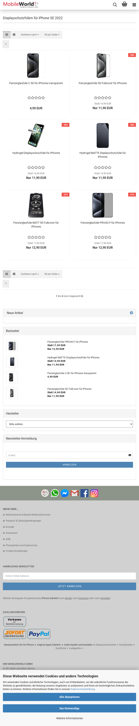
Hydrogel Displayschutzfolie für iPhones (36, 152)
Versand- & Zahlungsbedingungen (23, 520)
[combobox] (29, 35)
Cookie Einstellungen (17, 551)
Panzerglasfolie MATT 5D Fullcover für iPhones (36, 224)
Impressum (12, 533)
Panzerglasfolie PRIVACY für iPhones (103, 222)
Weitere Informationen (69, 718)
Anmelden (70, 464)
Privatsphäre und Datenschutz (22, 545)
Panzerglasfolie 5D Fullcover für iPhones (103, 83)
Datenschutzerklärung (83, 689)
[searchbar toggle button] (115, 5)
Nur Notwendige (69, 708)
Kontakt (10, 527)
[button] (6, 35)
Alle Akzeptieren (69, 696)
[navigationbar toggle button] (134, 5)
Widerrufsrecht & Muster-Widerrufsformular (28, 514)
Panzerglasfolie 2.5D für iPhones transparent (36, 83)
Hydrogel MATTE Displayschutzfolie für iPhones (102, 154)
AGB (8, 539)
